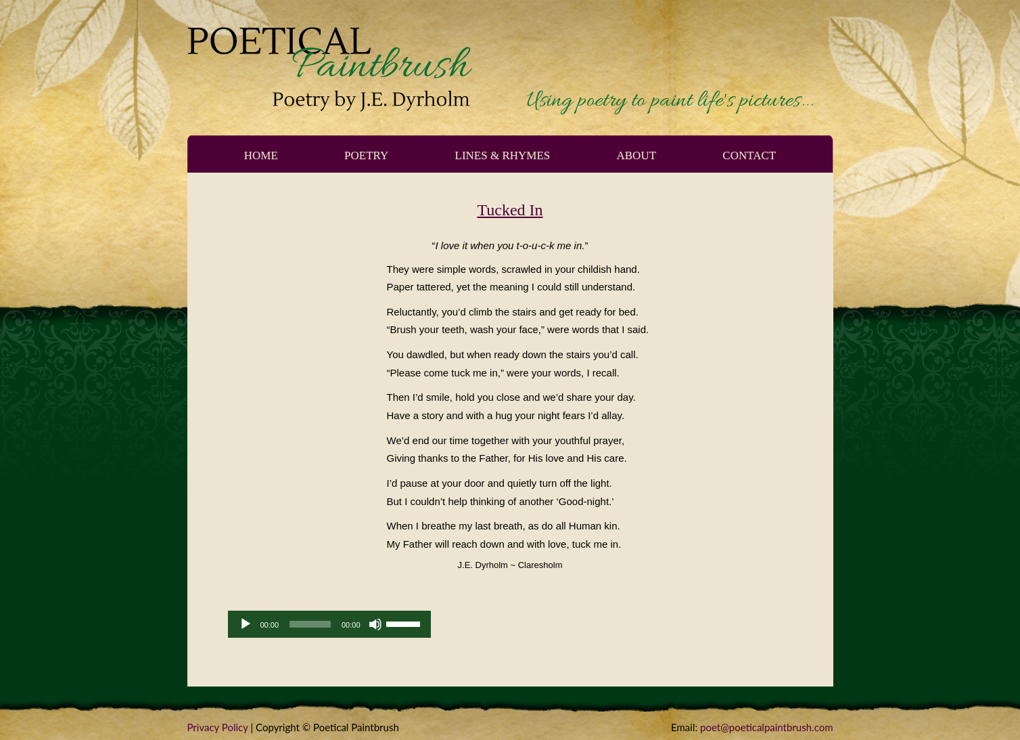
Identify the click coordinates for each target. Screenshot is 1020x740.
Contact (749, 155)
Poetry (366, 155)
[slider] (310, 624)
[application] (329, 624)
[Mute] (375, 624)
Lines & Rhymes (503, 155)
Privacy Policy (217, 727)
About (637, 155)
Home (261, 155)
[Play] (245, 624)
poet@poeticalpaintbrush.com (766, 727)
